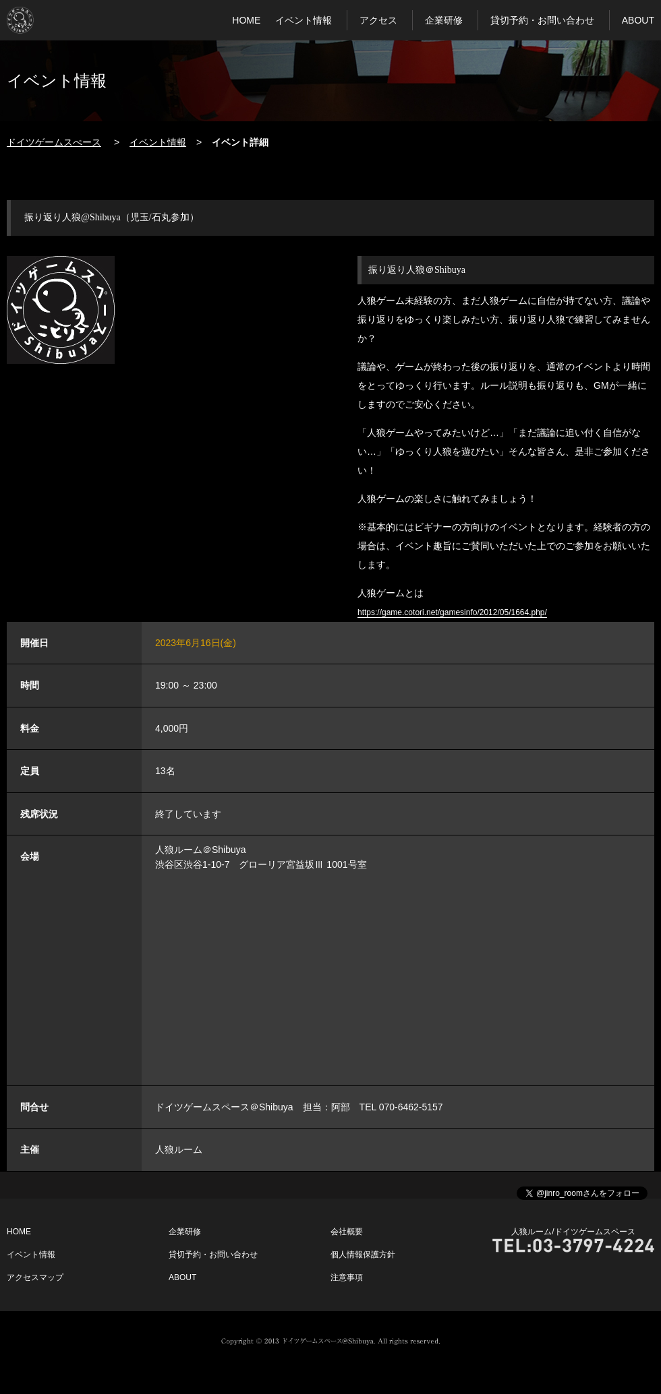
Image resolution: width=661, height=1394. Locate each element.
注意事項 (346, 1277)
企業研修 (444, 20)
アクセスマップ (35, 1277)
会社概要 (346, 1231)
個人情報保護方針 (362, 1254)
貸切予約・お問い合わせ (542, 20)
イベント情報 (303, 20)
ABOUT (638, 20)
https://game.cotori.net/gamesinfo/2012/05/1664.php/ (452, 612)
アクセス (378, 20)
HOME (246, 20)
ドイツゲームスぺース (54, 142)
